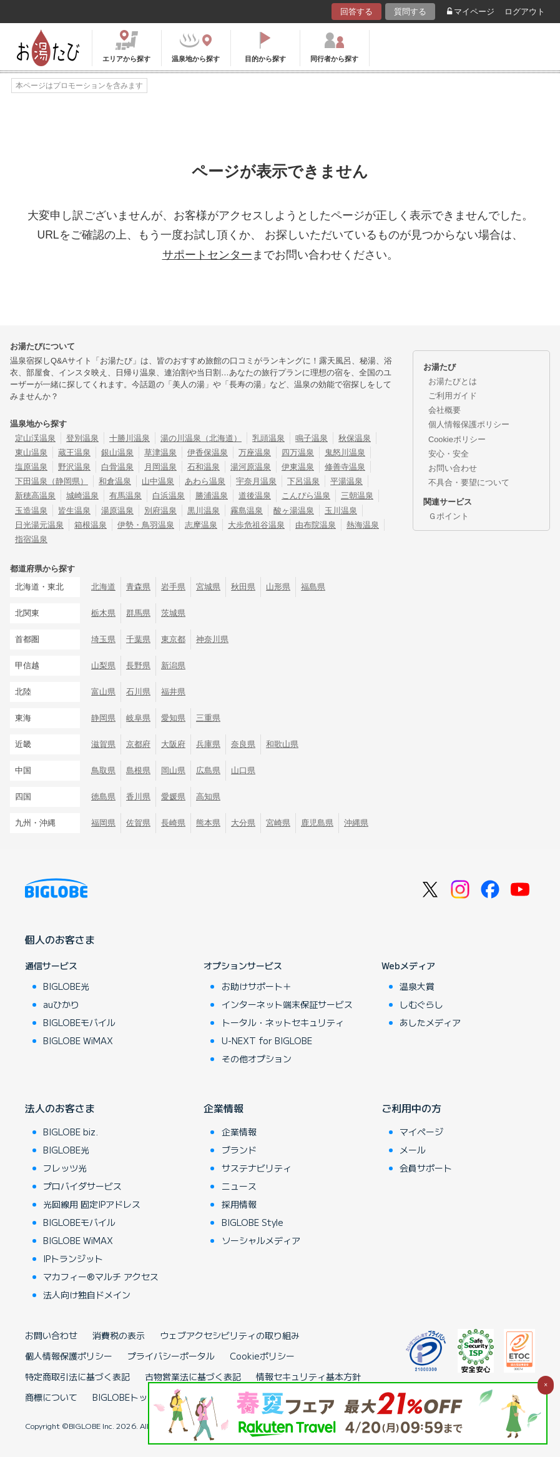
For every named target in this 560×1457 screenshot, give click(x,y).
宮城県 (208, 586)
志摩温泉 (201, 525)
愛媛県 (173, 796)
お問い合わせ (452, 468)
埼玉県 (103, 639)
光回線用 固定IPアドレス (91, 1204)
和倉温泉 (115, 481)
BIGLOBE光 (66, 986)
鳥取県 (103, 770)
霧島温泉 (246, 510)
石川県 (138, 691)
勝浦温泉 (211, 495)
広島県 (208, 770)
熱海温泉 (362, 525)
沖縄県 (356, 822)
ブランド (239, 1149)
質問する (410, 11)
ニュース (239, 1186)
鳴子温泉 (311, 438)
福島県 (313, 586)
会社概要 (444, 410)
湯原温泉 (117, 510)
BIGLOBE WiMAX (78, 1040)
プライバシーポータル (171, 1356)
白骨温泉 (117, 467)
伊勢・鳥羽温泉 (145, 525)
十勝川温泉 (129, 438)
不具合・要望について (468, 482)
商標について (51, 1397)
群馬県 (138, 613)
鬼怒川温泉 (345, 452)
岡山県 (173, 770)
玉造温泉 (31, 510)
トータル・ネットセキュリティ (283, 1022)
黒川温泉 (203, 510)
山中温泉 (158, 481)
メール (413, 1149)
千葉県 (138, 639)
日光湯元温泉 (39, 525)
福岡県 (103, 822)
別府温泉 (160, 510)
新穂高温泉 (35, 495)
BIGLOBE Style (252, 1222)
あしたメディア (430, 1022)
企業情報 (223, 1107)
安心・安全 (448, 453)
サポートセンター (207, 255)
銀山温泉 (117, 452)
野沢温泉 (74, 467)
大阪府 (173, 744)
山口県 (243, 770)
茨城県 (173, 613)
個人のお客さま (60, 939)
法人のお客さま (60, 1107)
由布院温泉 (315, 525)
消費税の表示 (118, 1335)
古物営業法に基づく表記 (193, 1376)
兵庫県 (208, 744)
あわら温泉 (205, 481)
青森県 (138, 586)
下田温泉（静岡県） (51, 481)
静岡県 (103, 718)
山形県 (278, 586)
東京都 (173, 639)
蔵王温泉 (74, 452)
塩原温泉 (31, 467)
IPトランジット (73, 1258)
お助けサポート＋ (257, 986)
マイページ (470, 11)
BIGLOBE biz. (70, 1131)
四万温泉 (298, 452)
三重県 (208, 718)
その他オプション (257, 1058)
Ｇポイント (448, 516)
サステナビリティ (257, 1168)
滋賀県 (103, 744)
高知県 (208, 796)
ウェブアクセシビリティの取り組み (230, 1335)
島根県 (138, 770)
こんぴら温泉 (306, 495)
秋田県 (243, 586)
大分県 (243, 822)
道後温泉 (254, 495)
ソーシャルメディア (261, 1240)
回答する (356, 11)
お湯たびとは (452, 381)
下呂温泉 (303, 481)
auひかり (61, 1004)
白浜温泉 (168, 495)
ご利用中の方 (411, 1107)
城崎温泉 (82, 495)
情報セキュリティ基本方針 (308, 1376)
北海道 (103, 586)
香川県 (138, 796)
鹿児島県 (317, 822)
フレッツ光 (65, 1168)
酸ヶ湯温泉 (293, 510)
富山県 (103, 691)
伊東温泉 (298, 467)
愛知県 (173, 718)
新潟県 (173, 665)
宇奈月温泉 (256, 481)
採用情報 (239, 1204)
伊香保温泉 (207, 452)
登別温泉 (82, 438)
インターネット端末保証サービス (287, 1004)
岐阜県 (138, 718)
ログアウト (524, 11)
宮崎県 (278, 822)
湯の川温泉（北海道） (201, 438)
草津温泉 (160, 452)
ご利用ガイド (452, 395)
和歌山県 (282, 744)
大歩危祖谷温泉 (256, 525)
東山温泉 (31, 452)
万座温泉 (254, 452)
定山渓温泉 (35, 438)
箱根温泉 (90, 525)
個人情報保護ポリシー (468, 424)
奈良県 (243, 744)
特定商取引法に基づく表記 (77, 1376)
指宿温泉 (31, 539)
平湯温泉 (346, 481)
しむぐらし (421, 1004)
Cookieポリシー (457, 439)
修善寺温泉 (345, 467)
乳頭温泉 (268, 438)
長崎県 (173, 822)
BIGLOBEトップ (124, 1397)
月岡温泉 (160, 467)
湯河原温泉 (250, 467)
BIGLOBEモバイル (79, 1022)
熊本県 (208, 822)
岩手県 (173, 586)
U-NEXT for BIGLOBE (267, 1040)
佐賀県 (138, 822)
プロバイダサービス (82, 1186)
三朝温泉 (357, 495)
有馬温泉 (125, 495)
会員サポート (426, 1168)
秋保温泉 (354, 438)
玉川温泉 (341, 510)
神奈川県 (212, 639)
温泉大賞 (417, 986)
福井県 (173, 691)
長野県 (138, 665)
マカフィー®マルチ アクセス (101, 1276)
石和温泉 (203, 467)
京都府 (138, 744)
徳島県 (103, 796)
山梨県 (103, 665)
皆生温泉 (74, 510)
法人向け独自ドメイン (86, 1294)
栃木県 (103, 613)
